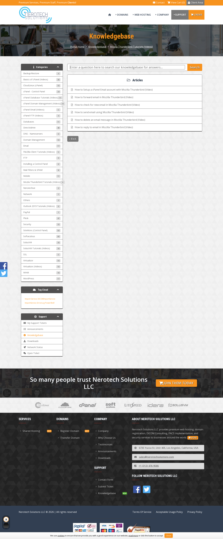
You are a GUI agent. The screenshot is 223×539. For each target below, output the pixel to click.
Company (163, 14)
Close (168, 535)
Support (180, 14)
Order (196, 14)
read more (133, 535)
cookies (60, 535)
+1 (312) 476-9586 (146, 466)
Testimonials (104, 444)
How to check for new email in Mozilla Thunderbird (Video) (105, 104)
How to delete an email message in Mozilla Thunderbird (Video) (107, 119)
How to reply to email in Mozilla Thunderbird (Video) (101, 127)
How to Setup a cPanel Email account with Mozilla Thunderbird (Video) (111, 89)
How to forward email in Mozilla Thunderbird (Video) (101, 97)
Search (195, 67)
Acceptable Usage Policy (169, 512)
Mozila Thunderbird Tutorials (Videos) (131, 46)
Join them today (176, 383)
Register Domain (68, 431)
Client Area (195, 2)
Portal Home (77, 46)
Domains (122, 14)
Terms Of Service (141, 512)
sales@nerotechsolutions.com (154, 457)
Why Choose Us (106, 437)
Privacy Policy (194, 512)
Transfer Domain (69, 437)
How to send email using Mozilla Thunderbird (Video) (102, 112)
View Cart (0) (176, 2)
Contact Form (104, 479)
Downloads (103, 458)
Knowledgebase (97, 46)
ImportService (31, 303)
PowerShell (49, 303)
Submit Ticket (104, 486)
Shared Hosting (30, 431)
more (193, 437)
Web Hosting (142, 14)
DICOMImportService (46, 299)
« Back (73, 138)
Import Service (31, 299)
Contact (159, 2)
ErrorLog (41, 303)
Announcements (106, 451)
